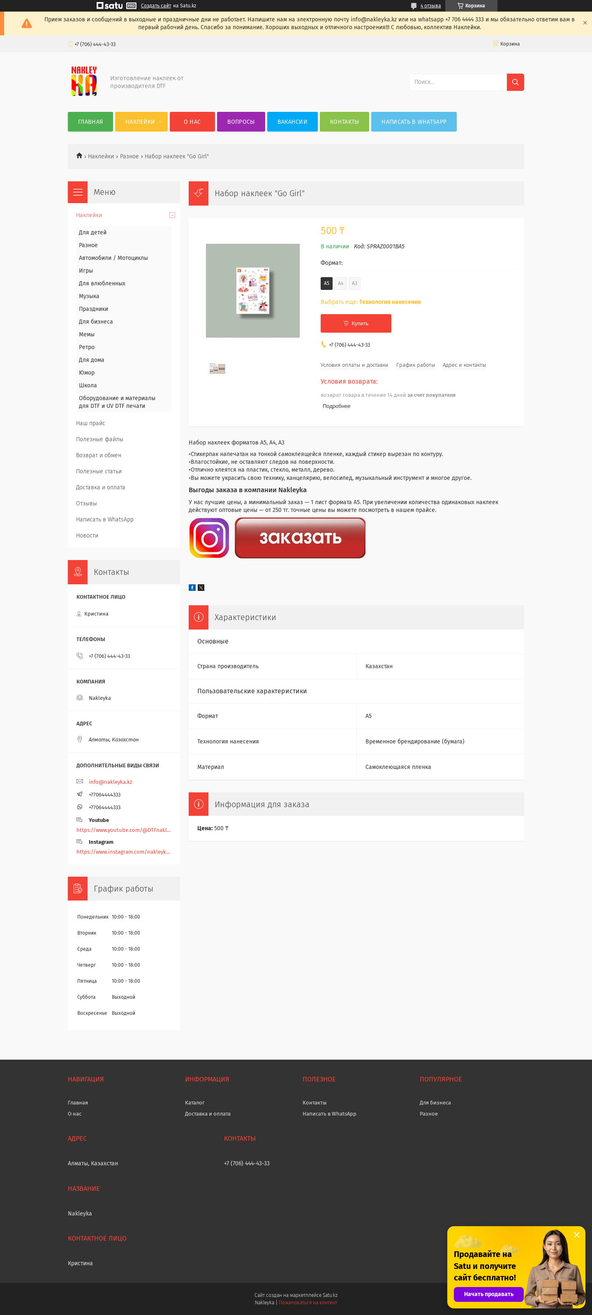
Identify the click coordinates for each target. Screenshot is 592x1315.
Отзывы (86, 503)
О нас (192, 121)
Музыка (89, 296)
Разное (129, 156)
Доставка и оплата (100, 487)
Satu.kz (330, 1295)
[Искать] (515, 82)
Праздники (93, 309)
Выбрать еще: (371, 302)
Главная (90, 121)
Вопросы (241, 121)
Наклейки (140, 121)
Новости (87, 535)
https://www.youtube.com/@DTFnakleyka (123, 830)
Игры (86, 270)
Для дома (91, 360)
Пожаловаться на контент (308, 1303)
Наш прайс (90, 423)
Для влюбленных (102, 283)
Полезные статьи (99, 471)
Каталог (195, 1103)
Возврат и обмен (98, 455)
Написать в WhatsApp (414, 121)
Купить (360, 323)
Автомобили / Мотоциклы (113, 258)
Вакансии (293, 121)
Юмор (87, 372)
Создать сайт (156, 6)
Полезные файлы (99, 439)
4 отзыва (431, 6)
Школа (88, 385)
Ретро (87, 347)
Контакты (344, 121)
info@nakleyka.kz (110, 782)
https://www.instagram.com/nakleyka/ (123, 852)
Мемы (87, 334)
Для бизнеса (96, 321)
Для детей (92, 232)
